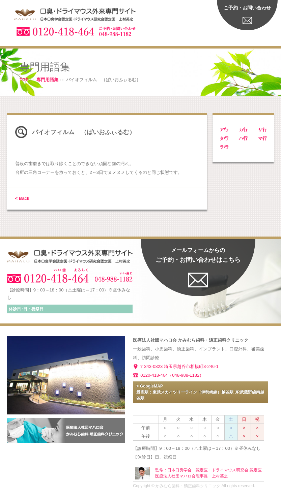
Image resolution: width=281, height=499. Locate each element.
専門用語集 (47, 79)
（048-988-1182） (186, 375)
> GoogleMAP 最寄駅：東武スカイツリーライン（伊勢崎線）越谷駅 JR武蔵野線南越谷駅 (200, 392)
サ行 (262, 129)
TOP (24, 79)
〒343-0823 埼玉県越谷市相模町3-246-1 (179, 366)
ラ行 (224, 147)
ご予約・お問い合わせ (247, 7)
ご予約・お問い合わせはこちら (198, 255)
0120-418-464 (154, 375)
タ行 (224, 138)
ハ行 (243, 138)
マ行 (262, 138)
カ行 (243, 129)
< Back (22, 198)
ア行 (224, 129)
